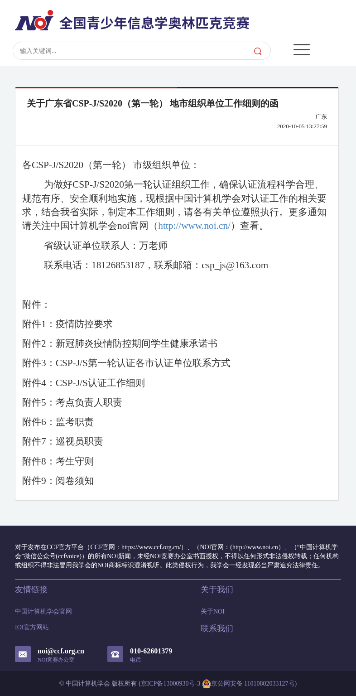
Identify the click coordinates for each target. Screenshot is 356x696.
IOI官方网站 (32, 627)
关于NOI (213, 611)
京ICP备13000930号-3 (170, 683)
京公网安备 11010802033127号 (248, 683)
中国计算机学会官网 (43, 611)
